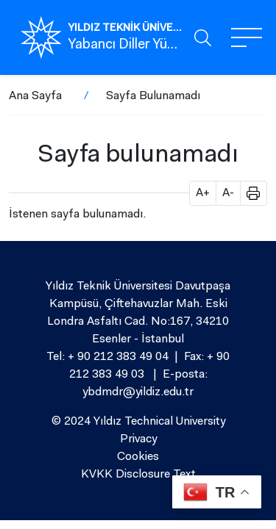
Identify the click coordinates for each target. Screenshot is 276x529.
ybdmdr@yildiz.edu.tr (138, 392)
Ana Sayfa (35, 96)
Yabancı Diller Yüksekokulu (125, 45)
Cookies (138, 457)
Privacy (138, 439)
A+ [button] (203, 193)
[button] (248, 193)
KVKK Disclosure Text (138, 475)
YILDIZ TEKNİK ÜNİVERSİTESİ (125, 29)
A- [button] (228, 193)
